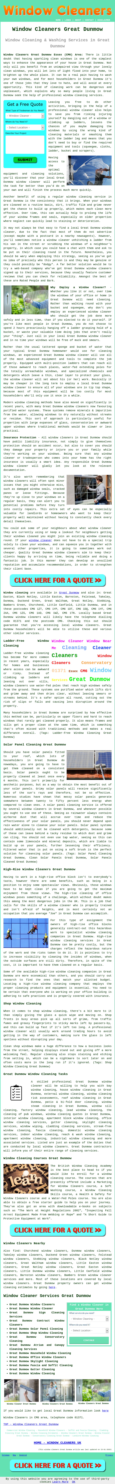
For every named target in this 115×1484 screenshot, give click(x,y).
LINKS (68, 20)
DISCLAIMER (103, 20)
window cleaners (60, 437)
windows (53, 453)
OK (73, 1481)
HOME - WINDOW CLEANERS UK (57, 1442)
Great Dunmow (69, 592)
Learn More (60, 1481)
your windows (37, 340)
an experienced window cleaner (87, 311)
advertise (104, 231)
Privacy (109, 1455)
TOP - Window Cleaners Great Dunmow (30, 1424)
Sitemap (5, 1455)
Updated (23, 1455)
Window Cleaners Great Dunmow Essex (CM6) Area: (43, 54)
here (52, 1287)
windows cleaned (26, 536)
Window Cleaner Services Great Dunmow (47, 1296)
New (14, 1455)
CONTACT (89, 20)
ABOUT (78, 20)
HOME (58, 20)
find (16, 1250)
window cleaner (100, 336)
